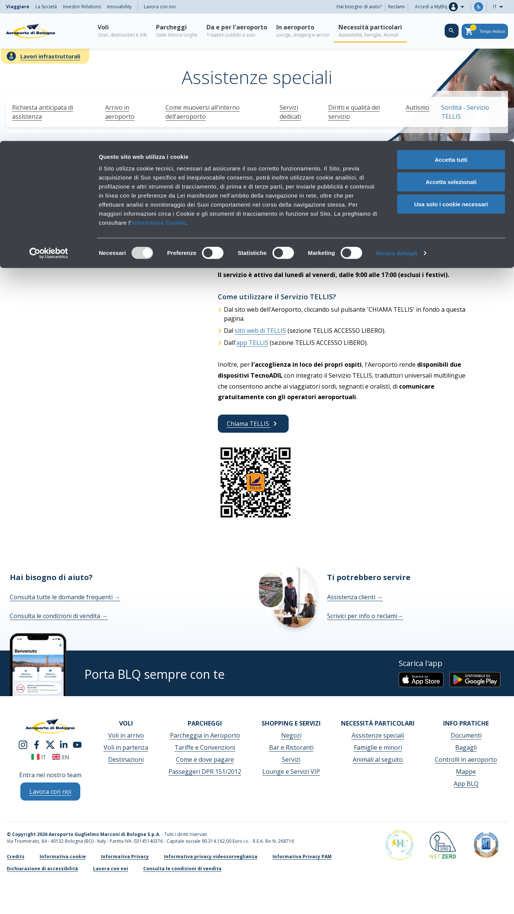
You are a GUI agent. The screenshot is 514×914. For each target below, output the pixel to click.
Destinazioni (126, 759)
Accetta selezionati (450, 41)
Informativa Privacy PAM (302, 856)
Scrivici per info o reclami (365, 616)
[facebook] (36, 744)
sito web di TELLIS (260, 330)
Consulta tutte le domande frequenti (65, 597)
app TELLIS (252, 342)
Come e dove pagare (205, 759)
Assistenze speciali (378, 735)
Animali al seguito (378, 759)
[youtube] (77, 744)
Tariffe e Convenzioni (204, 747)
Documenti (466, 735)
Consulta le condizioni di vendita (59, 616)
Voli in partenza (126, 747)
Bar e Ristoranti (291, 747)
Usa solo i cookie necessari (451, 63)
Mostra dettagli (396, 112)
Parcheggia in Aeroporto (205, 735)
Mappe (466, 771)
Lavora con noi (110, 868)
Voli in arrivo (126, 735)
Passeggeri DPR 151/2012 (204, 771)
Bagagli (466, 747)
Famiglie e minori (378, 747)
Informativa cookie (63, 856)
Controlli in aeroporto (466, 759)
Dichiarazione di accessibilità (42, 868)
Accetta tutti (451, 18)
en (60, 757)
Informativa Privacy (125, 856)
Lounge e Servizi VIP (291, 771)
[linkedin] (63, 744)
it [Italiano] (38, 757)
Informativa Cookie (158, 81)
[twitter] (50, 744)
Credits (15, 856)
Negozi (291, 735)
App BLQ (466, 783)
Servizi (291, 759)
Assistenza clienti (355, 597)
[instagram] (23, 744)
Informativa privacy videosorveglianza (210, 856)
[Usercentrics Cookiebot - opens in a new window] (49, 112)
